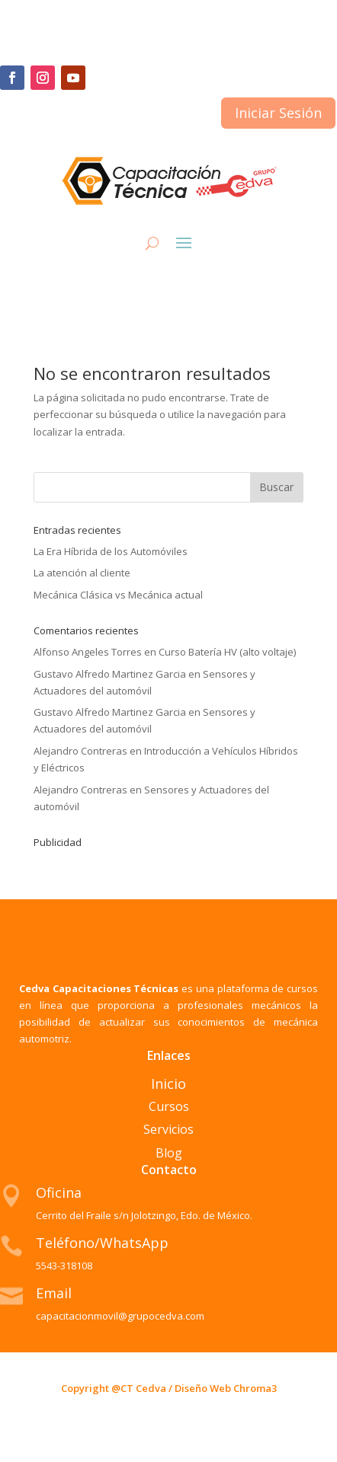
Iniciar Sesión (278, 113)
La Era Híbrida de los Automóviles (111, 551)
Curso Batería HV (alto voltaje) (227, 652)
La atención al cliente (82, 572)
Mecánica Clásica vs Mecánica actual (118, 595)
